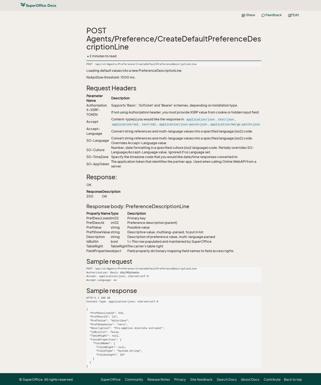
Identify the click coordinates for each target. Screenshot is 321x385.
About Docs (250, 379)
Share (248, 15)
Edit (293, 15)
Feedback (272, 15)
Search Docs (227, 379)
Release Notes (158, 379)
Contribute (272, 379)
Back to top (293, 379)
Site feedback (201, 379)
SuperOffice (111, 379)
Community (134, 379)
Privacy (180, 379)
